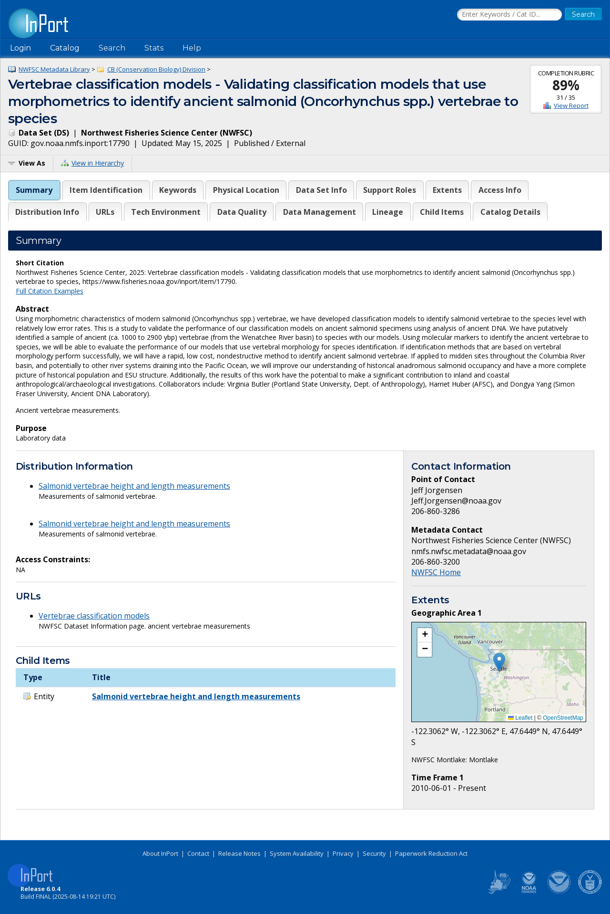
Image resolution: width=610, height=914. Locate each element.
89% (566, 85)
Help (192, 48)
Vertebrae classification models (94, 615)
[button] (499, 662)
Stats (153, 48)
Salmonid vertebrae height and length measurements (134, 486)
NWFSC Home (436, 572)
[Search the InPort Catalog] (509, 15)
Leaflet (520, 717)
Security (374, 853)
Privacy (343, 853)
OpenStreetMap (563, 717)
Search (112, 48)
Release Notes (239, 853)
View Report (571, 105)
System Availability (297, 853)
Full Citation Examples (49, 290)
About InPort (160, 853)
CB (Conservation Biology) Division (156, 69)
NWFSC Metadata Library (54, 69)
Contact (198, 853)
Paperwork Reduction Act (431, 853)
